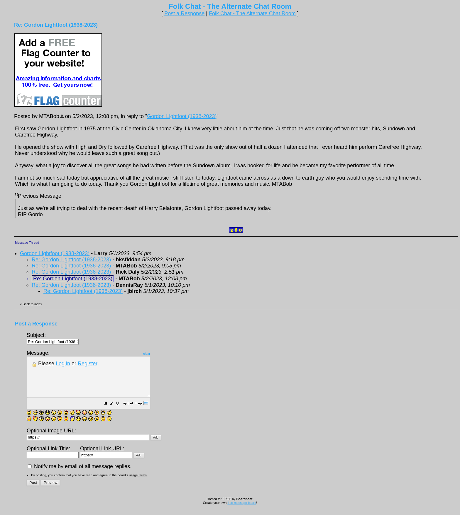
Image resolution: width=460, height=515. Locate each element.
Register (87, 363)
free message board (241, 510)
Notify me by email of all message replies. (79, 474)
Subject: (53, 338)
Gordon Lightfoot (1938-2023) (182, 116)
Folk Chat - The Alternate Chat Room (252, 13)
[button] (120, 412)
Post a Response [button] (184, 13)
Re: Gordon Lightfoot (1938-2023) (71, 259)
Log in (63, 363)
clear (161, 353)
